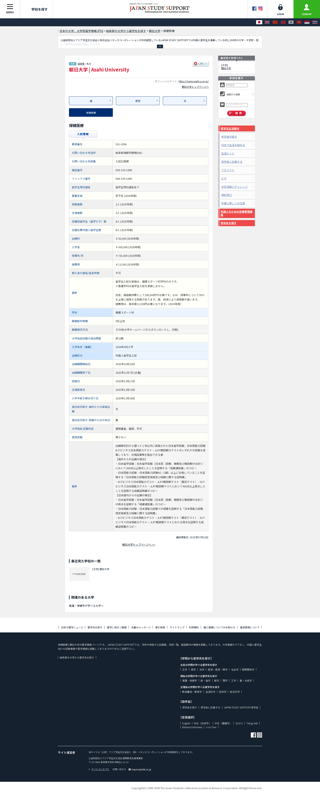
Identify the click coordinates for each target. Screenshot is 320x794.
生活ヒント (227, 153)
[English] (267, 22)
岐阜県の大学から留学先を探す (77, 657)
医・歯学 (205, 680)
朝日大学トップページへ (195, 86)
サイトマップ (177, 627)
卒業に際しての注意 (233, 203)
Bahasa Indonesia (192, 727)
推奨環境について (250, 627)
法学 (201, 669)
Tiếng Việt (252, 723)
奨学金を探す (229, 223)
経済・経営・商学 (218, 669)
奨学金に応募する (231, 162)
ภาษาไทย (211, 727)
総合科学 (235, 691)
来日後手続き (229, 137)
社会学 (235, 669)
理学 (225, 680)
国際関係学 (248, 669)
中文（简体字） (202, 723)
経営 (138, 100)
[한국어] (291, 22)
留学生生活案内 (230, 128)
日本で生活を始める (233, 145)
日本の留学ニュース (72, 627)
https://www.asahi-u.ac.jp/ (194, 81)
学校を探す (36, 9)
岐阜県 (81, 63)
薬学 (216, 680)
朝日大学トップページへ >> (138, 544)
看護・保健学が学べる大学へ (86, 606)
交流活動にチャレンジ (234, 187)
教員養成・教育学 (192, 691)
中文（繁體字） (223, 723)
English (186, 723)
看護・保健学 (189, 680)
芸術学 (222, 691)
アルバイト (227, 170)
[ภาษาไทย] (315, 22)
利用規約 (194, 627)
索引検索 (160, 627)
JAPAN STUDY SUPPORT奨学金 (241, 707)
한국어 (239, 723)
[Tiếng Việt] (299, 22)
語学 (193, 669)
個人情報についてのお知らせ (219, 627)
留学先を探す (95, 627)
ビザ (224, 178)
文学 (184, 669)
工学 (233, 680)
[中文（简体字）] (275, 22)
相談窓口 (226, 195)
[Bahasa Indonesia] (307, 22)
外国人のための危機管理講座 (236, 213)
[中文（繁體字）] (283, 22)
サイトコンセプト (99, 769)
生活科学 (210, 691)
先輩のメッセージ (141, 627)
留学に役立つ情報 (117, 627)
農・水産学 (246, 680)
